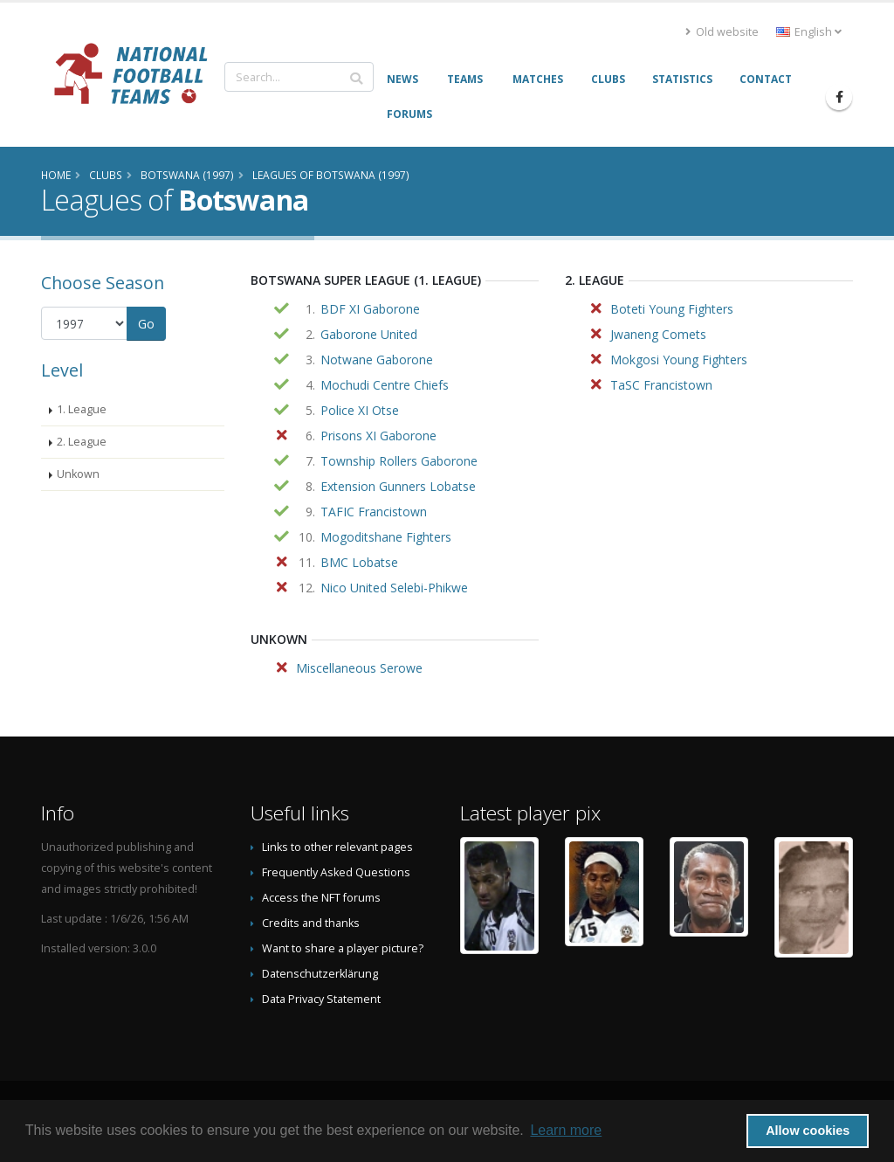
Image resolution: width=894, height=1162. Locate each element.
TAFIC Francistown (373, 511)
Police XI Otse (359, 410)
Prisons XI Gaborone (378, 435)
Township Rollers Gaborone (399, 461)
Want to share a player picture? (342, 948)
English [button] (809, 31)
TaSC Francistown (661, 385)
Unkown (78, 474)
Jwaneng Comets (658, 334)
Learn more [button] (566, 1130)
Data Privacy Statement (321, 999)
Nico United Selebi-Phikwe (394, 587)
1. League (82, 409)
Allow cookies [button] (807, 1131)
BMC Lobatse (359, 562)
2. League (82, 441)
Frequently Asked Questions (336, 872)
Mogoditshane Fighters (385, 537)
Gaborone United (368, 334)
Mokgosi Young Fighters (678, 359)
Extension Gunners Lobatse (398, 486)
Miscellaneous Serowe (359, 668)
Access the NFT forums (321, 897)
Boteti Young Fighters (671, 309)
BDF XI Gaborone (370, 309)
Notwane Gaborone (376, 359)
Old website (722, 31)
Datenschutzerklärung (320, 973)
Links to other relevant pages (337, 847)
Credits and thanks (311, 923)
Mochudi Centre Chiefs (384, 385)
